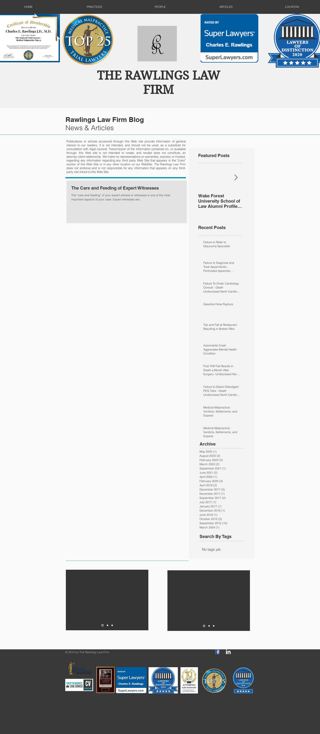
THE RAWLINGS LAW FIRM (158, 82)
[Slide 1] (102, 625)
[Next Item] (236, 178)
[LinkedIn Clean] (228, 651)
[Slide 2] (107, 625)
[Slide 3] (112, 625)
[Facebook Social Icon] (217, 651)
